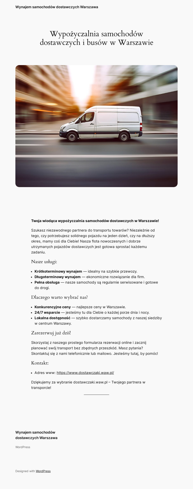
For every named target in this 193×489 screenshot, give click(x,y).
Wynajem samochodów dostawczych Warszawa (56, 7)
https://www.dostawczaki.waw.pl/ (85, 373)
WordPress (43, 471)
